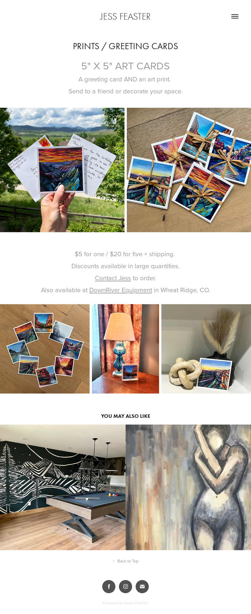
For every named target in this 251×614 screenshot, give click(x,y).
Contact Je (110, 277)
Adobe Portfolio (135, 603)
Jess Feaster (125, 16)
